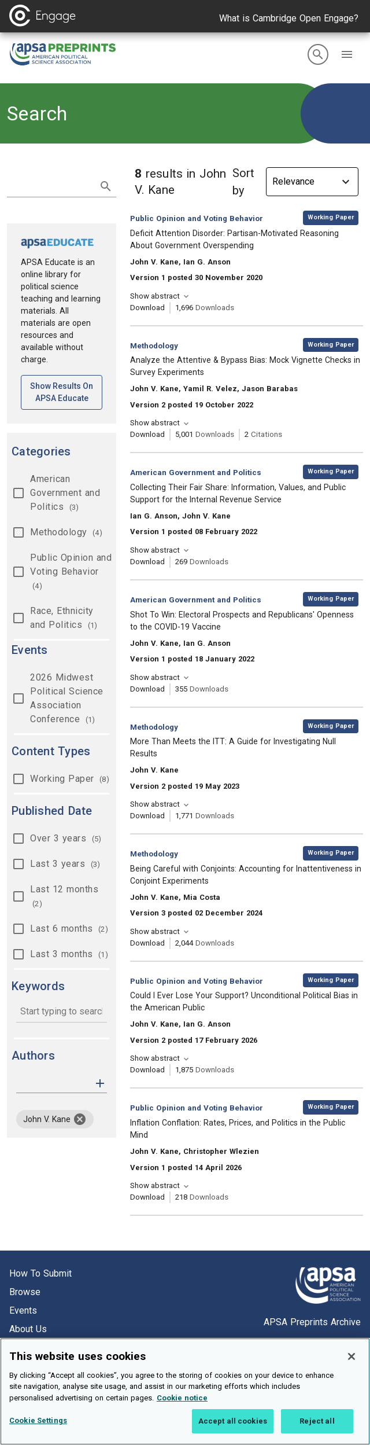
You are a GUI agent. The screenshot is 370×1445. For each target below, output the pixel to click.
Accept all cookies (232, 1421)
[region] (185, 1391)
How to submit (40, 1273)
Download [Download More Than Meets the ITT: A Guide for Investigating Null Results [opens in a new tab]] (147, 815)
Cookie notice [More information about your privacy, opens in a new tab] (182, 1397)
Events (23, 1310)
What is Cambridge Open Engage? (288, 18)
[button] (347, 54)
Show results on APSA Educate (66, 392)
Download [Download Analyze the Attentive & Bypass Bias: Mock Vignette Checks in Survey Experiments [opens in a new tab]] (147, 434)
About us (28, 1328)
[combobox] (61, 1012)
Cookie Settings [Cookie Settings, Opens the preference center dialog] (38, 1420)
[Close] (351, 1356)
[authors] (53, 1083)
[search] (318, 54)
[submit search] (105, 186)
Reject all (316, 1421)
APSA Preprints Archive (312, 1322)
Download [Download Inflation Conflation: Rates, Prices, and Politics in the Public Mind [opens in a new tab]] (147, 1197)
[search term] (50, 185)
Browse (24, 1291)
